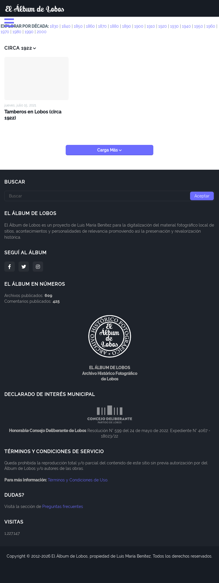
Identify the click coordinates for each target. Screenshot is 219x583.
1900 (138, 26)
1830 (54, 26)
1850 (78, 26)
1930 (174, 26)
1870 (102, 26)
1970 (5, 31)
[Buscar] (109, 196)
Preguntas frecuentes (62, 506)
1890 (126, 26)
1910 (151, 26)
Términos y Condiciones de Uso (77, 479)
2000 (42, 31)
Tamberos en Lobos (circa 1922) (32, 114)
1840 (66, 26)
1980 (16, 31)
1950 (198, 26)
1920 (162, 26)
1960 (210, 26)
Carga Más (108, 150)
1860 (90, 26)
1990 (29, 31)
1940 (186, 26)
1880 (114, 26)
